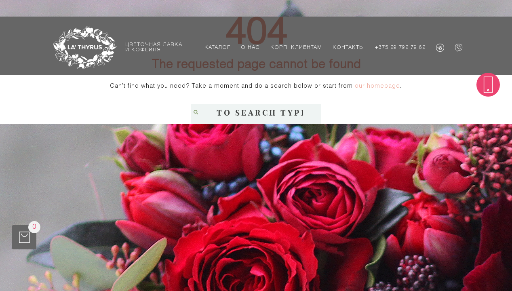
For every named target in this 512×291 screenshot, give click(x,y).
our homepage (377, 86)
